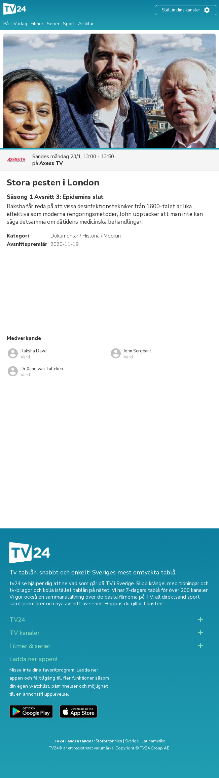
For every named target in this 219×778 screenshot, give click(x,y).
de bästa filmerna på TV (125, 597)
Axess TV (51, 163)
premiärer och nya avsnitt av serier (62, 603)
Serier (53, 23)
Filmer (37, 23)
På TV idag (15, 23)
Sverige (132, 741)
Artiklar (86, 23)
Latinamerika (154, 741)
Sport (69, 23)
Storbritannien (109, 741)
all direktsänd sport (177, 597)
